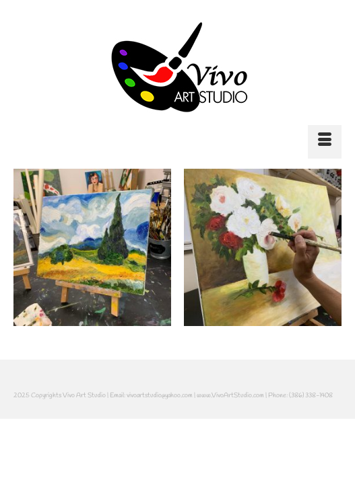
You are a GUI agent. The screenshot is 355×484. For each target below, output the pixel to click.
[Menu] (325, 142)
